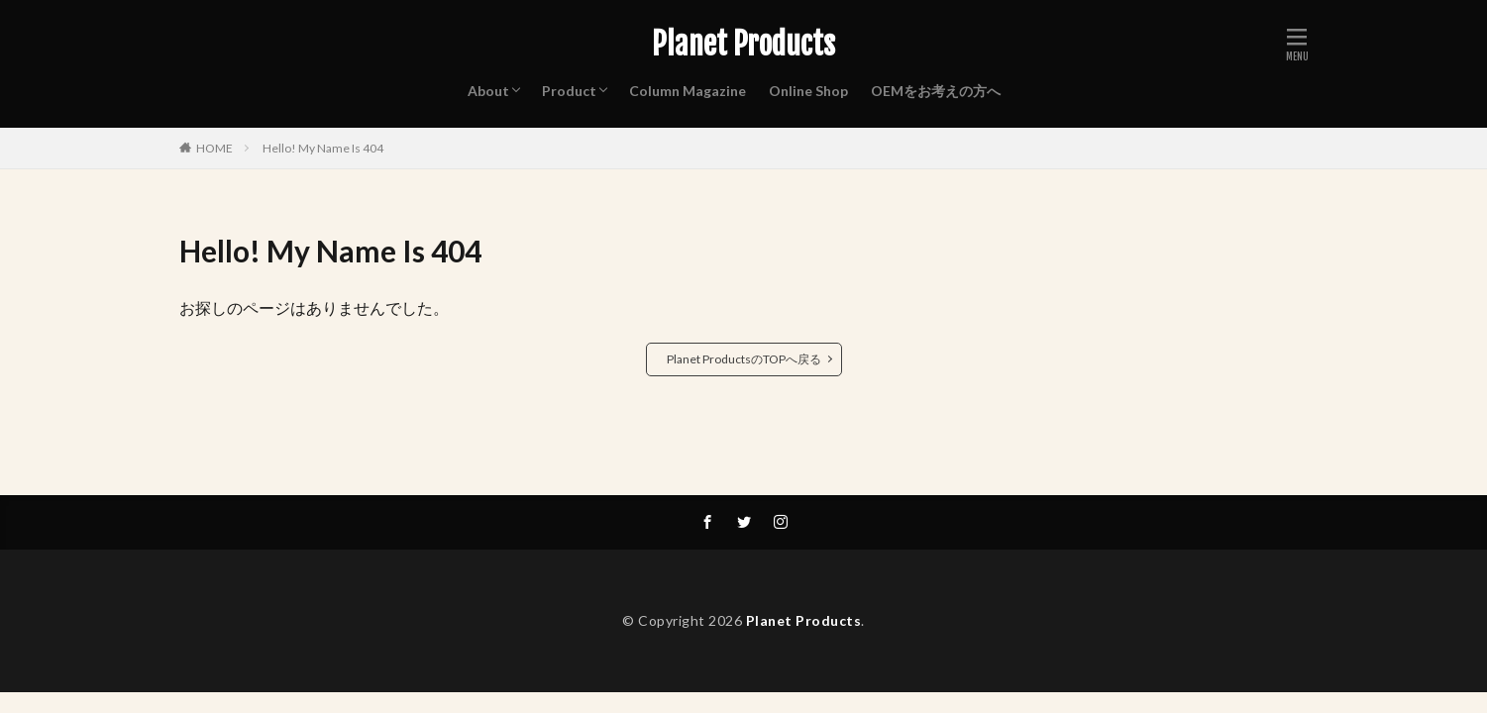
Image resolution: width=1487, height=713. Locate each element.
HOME (214, 148)
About (488, 90)
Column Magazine (687, 90)
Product (569, 90)
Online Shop (808, 90)
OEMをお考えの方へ (936, 90)
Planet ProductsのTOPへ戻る (744, 359)
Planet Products (743, 44)
